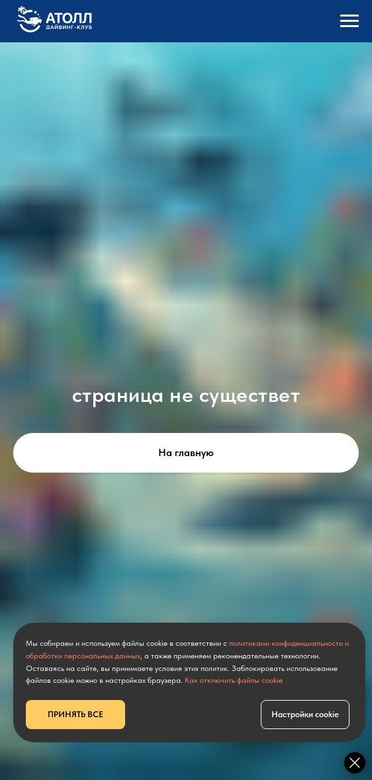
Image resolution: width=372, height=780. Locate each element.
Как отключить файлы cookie (234, 680)
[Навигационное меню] (349, 21)
